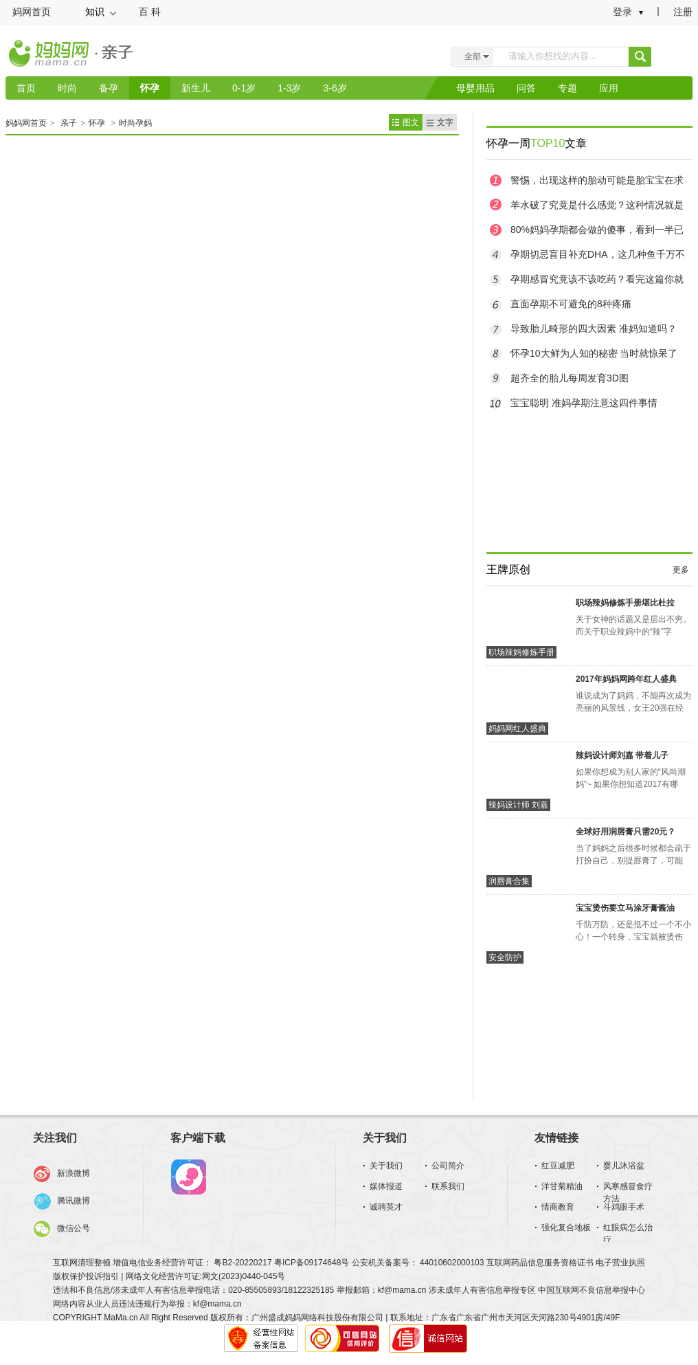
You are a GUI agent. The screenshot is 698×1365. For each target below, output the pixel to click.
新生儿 (195, 87)
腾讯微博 (73, 1201)
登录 (622, 11)
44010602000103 (452, 1262)
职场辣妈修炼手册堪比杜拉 (625, 603)
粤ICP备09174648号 (311, 1262)
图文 (411, 122)
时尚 (67, 87)
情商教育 (557, 1207)
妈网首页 (31, 11)
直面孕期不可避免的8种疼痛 (570, 303)
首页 (26, 87)
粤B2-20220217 (242, 1262)
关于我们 (386, 1165)
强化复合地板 (566, 1227)
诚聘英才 (386, 1207)
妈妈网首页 (26, 123)
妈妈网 (50, 57)
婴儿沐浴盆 (623, 1165)
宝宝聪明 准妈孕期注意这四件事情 (583, 402)
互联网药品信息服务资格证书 (541, 1262)
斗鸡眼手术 (623, 1207)
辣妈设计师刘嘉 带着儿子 (622, 755)
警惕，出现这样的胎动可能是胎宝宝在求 (597, 180)
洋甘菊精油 (562, 1186)
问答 (526, 87)
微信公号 (73, 1228)
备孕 (108, 87)
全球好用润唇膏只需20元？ (625, 831)
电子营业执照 (620, 1262)
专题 (567, 87)
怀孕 (149, 87)
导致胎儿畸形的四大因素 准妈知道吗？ (593, 328)
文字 (445, 122)
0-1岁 (244, 87)
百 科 (150, 11)
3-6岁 (334, 87)
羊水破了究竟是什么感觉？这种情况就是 (597, 204)
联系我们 (447, 1186)
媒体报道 (386, 1186)
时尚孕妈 (135, 123)
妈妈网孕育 (188, 1177)
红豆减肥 (557, 1165)
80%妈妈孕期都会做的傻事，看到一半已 (597, 229)
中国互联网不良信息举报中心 (591, 1290)
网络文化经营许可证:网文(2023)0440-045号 (206, 1276)
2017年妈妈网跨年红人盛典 (626, 679)
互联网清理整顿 (83, 1262)
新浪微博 (73, 1173)
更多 (681, 570)
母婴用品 (475, 87)
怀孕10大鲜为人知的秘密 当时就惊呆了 (593, 353)
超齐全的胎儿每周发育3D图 (569, 378)
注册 (683, 11)
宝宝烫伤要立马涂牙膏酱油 (625, 908)
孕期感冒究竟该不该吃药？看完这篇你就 (597, 279)
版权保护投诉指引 (87, 1276)
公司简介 (447, 1165)
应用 (608, 87)
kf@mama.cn (402, 1290)
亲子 (123, 54)
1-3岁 (289, 87)
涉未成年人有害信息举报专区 (482, 1290)
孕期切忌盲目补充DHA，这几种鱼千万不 (597, 254)
